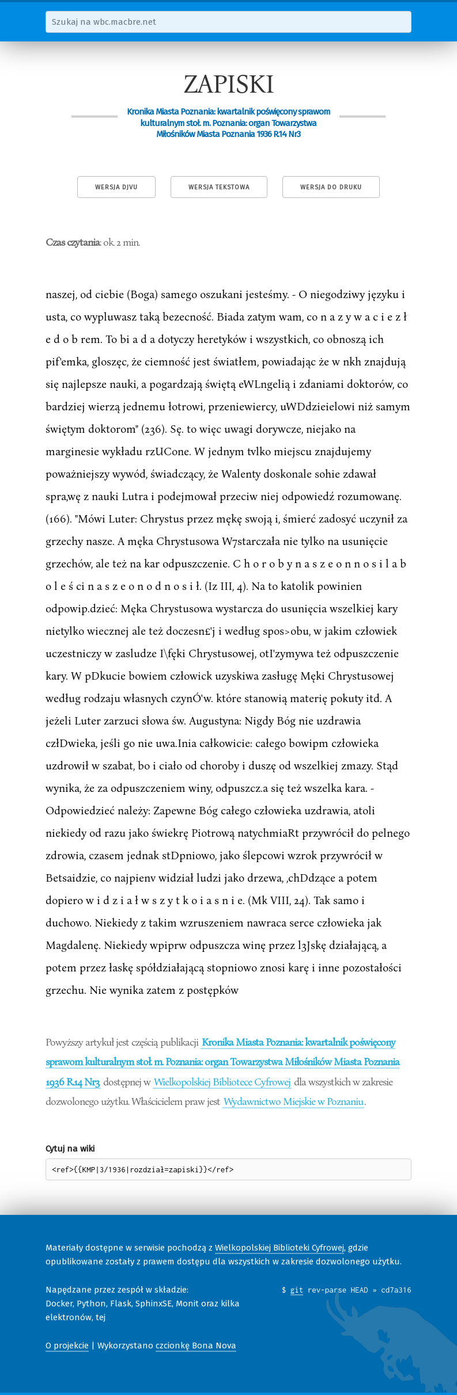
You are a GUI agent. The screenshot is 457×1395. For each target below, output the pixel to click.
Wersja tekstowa (219, 187)
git (297, 1289)
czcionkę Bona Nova (196, 1345)
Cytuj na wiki (70, 1149)
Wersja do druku (331, 187)
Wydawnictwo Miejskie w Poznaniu (293, 1101)
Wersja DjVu (116, 187)
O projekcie (67, 1345)
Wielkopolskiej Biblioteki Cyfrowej (279, 1247)
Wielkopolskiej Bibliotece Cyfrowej (222, 1081)
